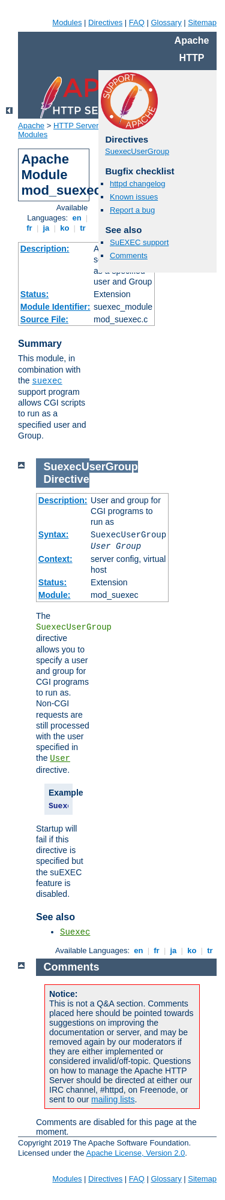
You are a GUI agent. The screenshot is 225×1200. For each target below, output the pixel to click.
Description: (45, 248)
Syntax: (53, 534)
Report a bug (132, 209)
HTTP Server (76, 125)
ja (46, 227)
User (60, 758)
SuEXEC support (139, 242)
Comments (129, 255)
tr (83, 227)
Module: (54, 595)
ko (64, 227)
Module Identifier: (55, 307)
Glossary (166, 22)
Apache (31, 125)
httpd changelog (138, 183)
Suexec (75, 932)
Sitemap (202, 22)
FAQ (137, 22)
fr (30, 227)
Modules (67, 22)
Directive (66, 479)
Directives (105, 22)
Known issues (134, 196)
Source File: (44, 319)
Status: (34, 294)
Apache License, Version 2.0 (135, 1152)
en (76, 217)
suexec (47, 381)
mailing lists (112, 1099)
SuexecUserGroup (137, 151)
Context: (55, 559)
